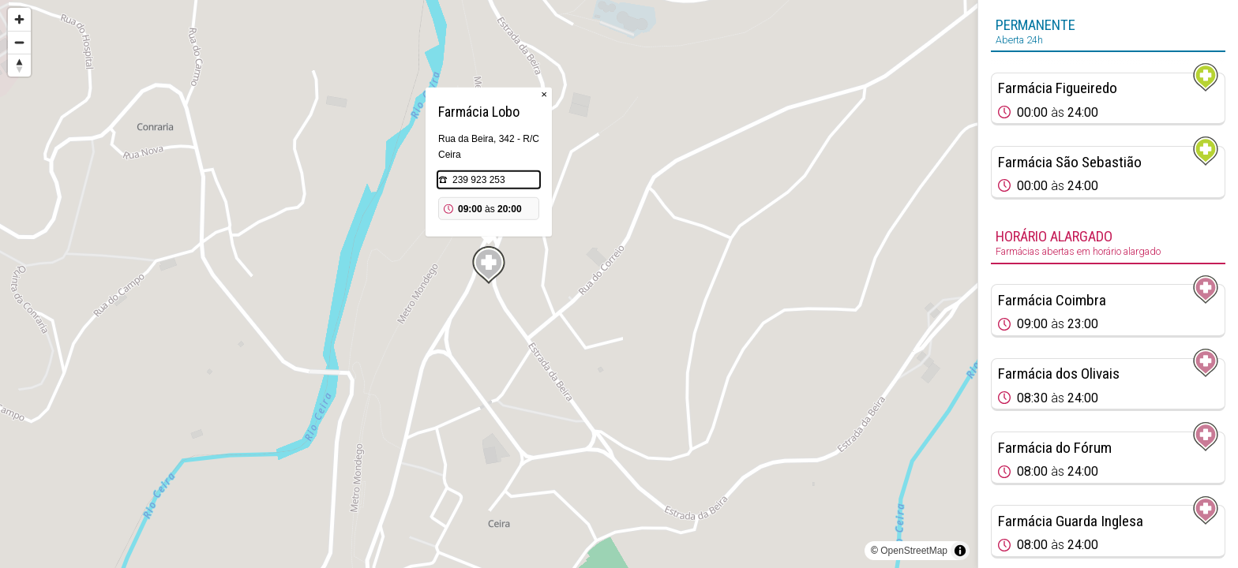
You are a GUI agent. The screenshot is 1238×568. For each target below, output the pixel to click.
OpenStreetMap (913, 550)
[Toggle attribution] (960, 550)
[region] (488, 284)
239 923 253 (478, 179)
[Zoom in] (19, 19)
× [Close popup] (544, 94)
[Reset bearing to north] (19, 65)
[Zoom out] (19, 42)
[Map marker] (488, 265)
